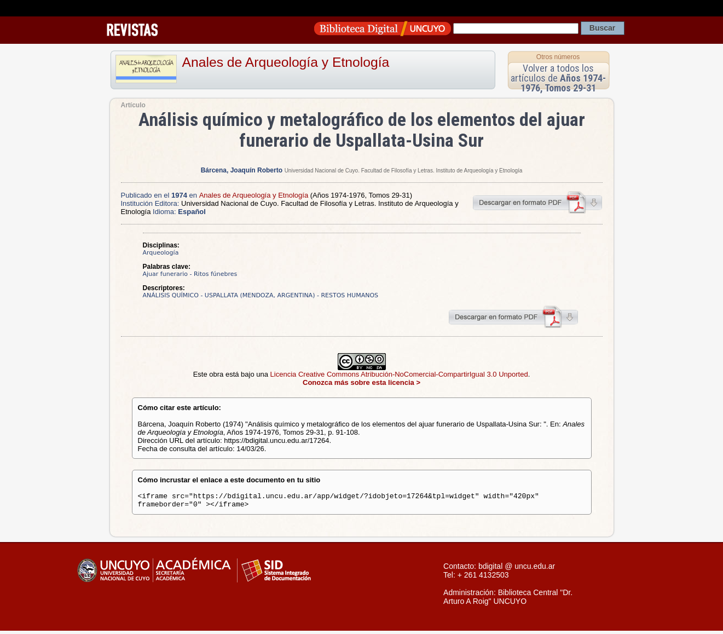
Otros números (558, 57)
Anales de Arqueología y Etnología (286, 62)
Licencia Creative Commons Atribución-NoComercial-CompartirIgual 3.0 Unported (399, 374)
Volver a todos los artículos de (558, 78)
